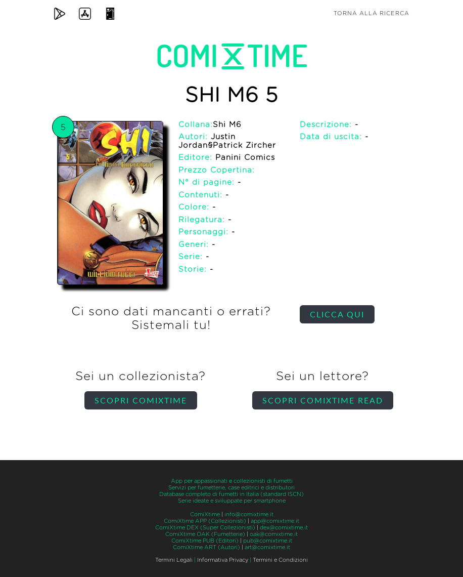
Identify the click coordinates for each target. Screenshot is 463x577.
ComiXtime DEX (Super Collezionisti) (205, 527)
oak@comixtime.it (274, 534)
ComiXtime (205, 514)
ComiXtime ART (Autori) (206, 547)
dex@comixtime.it (284, 527)
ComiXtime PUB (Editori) (205, 541)
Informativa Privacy (222, 560)
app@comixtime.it (275, 521)
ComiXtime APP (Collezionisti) (205, 521)
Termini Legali (174, 560)
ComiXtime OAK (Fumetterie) (205, 534)
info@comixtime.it (248, 514)
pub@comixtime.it (267, 541)
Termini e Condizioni (280, 560)
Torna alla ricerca (371, 13)
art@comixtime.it (267, 547)
